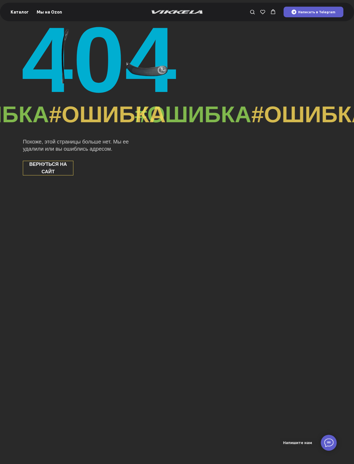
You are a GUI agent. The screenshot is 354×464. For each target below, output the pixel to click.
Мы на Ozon (49, 12)
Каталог (20, 12)
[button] (252, 11)
